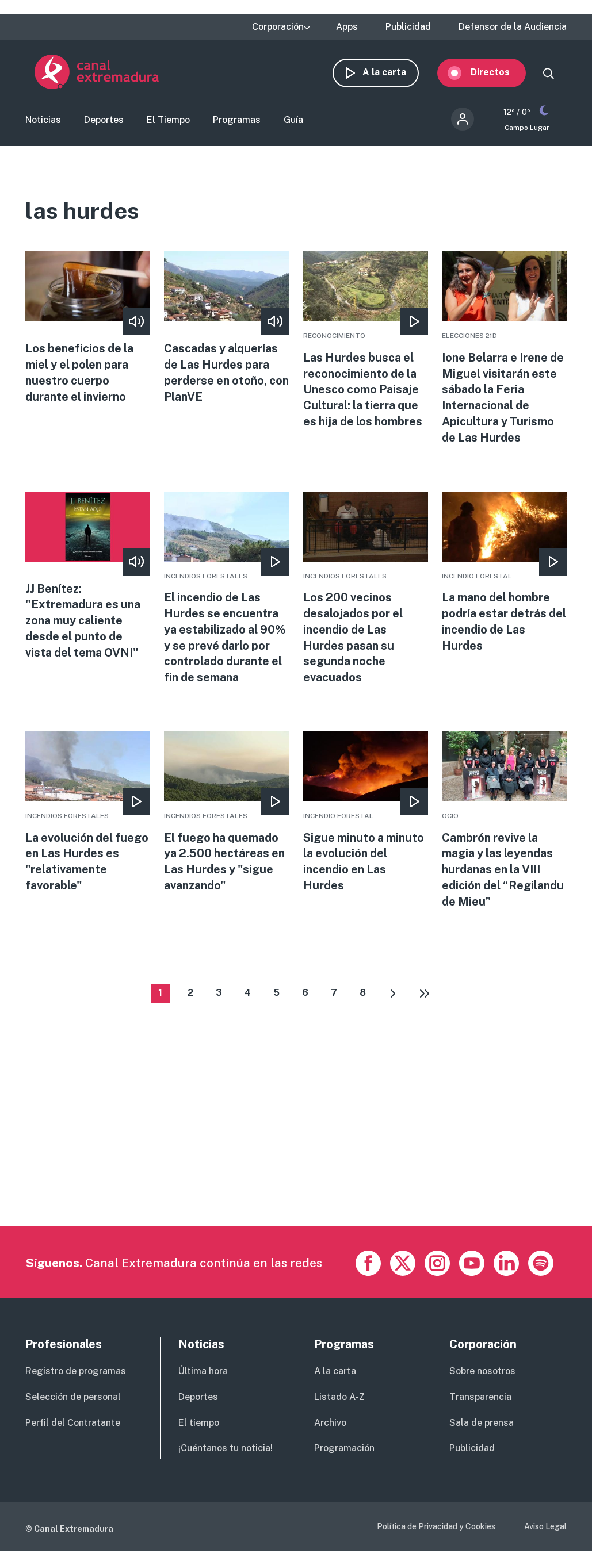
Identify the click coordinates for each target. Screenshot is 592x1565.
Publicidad (408, 27)
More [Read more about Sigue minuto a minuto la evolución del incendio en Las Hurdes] (365, 818)
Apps (347, 27)
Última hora (203, 1377)
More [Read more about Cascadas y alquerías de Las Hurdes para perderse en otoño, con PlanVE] (226, 332)
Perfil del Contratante (72, 1428)
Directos (499, 73)
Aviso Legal (545, 1532)
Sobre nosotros (482, 1377)
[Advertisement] (294, 1151)
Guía (293, 122)
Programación (344, 1454)
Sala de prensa (481, 1428)
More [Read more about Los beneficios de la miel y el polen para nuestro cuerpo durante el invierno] (87, 332)
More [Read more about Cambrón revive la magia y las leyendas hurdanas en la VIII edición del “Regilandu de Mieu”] (504, 826)
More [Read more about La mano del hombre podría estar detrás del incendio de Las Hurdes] (504, 577)
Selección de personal (73, 1403)
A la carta (393, 73)
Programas (237, 122)
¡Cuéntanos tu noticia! (225, 1454)
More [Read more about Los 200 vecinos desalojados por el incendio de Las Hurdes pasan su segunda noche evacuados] (365, 593)
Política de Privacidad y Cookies (436, 1532)
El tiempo (198, 1428)
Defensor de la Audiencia (513, 27)
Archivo (330, 1428)
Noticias (43, 122)
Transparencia (480, 1403)
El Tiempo (168, 122)
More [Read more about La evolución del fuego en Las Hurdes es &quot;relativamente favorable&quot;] (87, 818)
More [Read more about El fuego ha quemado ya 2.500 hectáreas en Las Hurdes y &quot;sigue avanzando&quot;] (226, 818)
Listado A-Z (339, 1403)
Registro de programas (75, 1377)
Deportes (104, 122)
